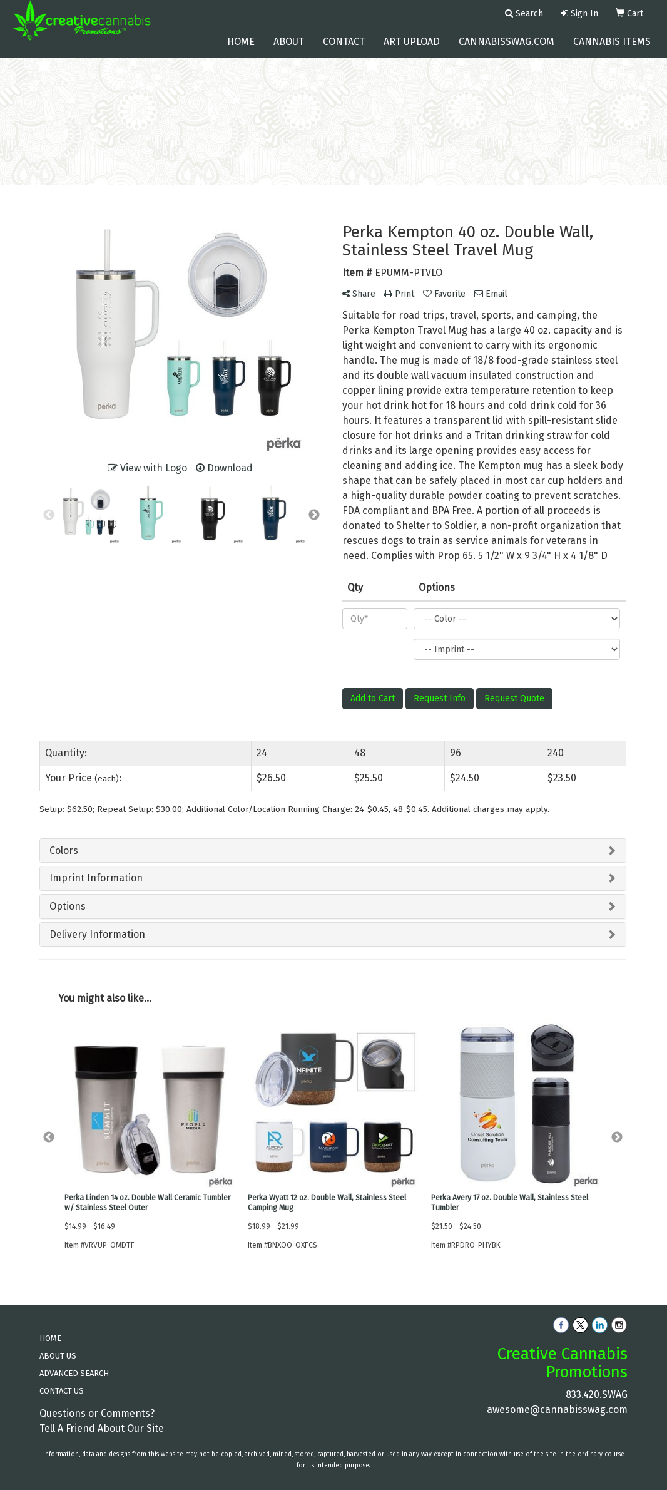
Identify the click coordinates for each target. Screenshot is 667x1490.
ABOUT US (57, 1355)
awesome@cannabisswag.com (557, 1410)
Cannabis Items (612, 50)
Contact (344, 50)
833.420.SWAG (597, 1394)
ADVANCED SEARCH (74, 1373)
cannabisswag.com (506, 50)
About (288, 50)
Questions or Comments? (97, 1413)
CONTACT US (61, 1390)
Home (241, 50)
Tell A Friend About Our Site (101, 1428)
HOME (50, 1338)
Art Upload (412, 50)
